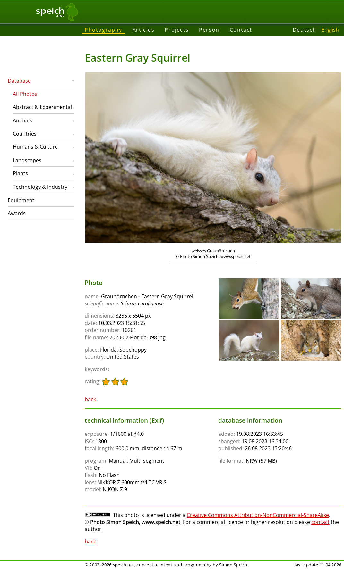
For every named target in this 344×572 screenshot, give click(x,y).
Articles (144, 29)
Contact (241, 29)
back (90, 399)
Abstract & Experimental (42, 107)
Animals (22, 120)
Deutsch (304, 29)
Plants (20, 173)
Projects (177, 29)
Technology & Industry (40, 186)
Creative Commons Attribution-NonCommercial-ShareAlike (258, 514)
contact (320, 522)
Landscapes (27, 160)
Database (19, 80)
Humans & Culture (35, 146)
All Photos (25, 93)
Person (209, 29)
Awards (17, 213)
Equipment (21, 200)
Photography (103, 29)
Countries (25, 133)
